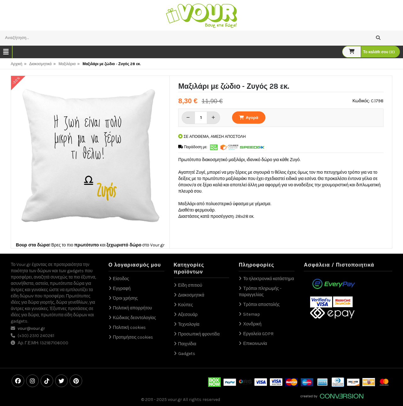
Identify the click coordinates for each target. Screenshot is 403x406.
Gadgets (186, 353)
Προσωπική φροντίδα (199, 334)
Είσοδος (121, 278)
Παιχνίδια (187, 344)
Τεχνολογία (189, 324)
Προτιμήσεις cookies (133, 337)
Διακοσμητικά (40, 64)
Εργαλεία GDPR (258, 333)
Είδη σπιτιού (190, 285)
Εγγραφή (122, 288)
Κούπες (185, 304)
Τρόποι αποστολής (261, 304)
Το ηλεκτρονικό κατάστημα (268, 278)
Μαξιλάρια (67, 64)
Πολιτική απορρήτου (132, 308)
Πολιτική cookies (129, 327)
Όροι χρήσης (125, 298)
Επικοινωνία (255, 343)
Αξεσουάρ (188, 314)
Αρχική (16, 64)
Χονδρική (252, 324)
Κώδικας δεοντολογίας (134, 317)
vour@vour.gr (31, 328)
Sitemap (251, 314)
